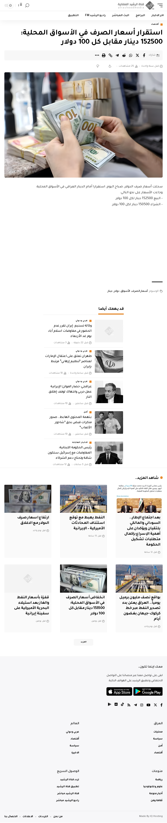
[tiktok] (122, 705)
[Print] (104, 55)
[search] (27, 5)
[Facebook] (161, 705)
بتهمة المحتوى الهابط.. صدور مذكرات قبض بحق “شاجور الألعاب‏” (71, 423)
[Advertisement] (83, 244)
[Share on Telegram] (117, 55)
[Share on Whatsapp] (131, 55)
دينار (109, 291)
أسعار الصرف (139, 291)
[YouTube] (148, 705)
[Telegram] (135, 705)
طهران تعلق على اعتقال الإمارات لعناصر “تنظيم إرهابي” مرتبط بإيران (68, 362)
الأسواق (125, 291)
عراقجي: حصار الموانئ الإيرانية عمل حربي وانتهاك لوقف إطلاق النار (70, 392)
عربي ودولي (82, 321)
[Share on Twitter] (137, 55)
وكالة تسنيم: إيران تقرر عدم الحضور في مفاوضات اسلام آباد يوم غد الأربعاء (70, 331)
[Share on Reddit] (124, 55)
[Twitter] (155, 705)
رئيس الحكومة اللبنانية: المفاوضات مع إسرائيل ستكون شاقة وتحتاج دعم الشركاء (70, 453)
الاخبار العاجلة (80, 443)
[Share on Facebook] (144, 55)
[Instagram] (141, 705)
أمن (86, 412)
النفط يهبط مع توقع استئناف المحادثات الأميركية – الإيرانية (86, 523)
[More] (97, 55)
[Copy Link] (110, 55)
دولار (116, 291)
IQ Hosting (156, 817)
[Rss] (129, 705)
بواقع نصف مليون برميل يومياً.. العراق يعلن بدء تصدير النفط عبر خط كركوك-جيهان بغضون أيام (141, 608)
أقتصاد (155, 24)
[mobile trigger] (159, 5)
